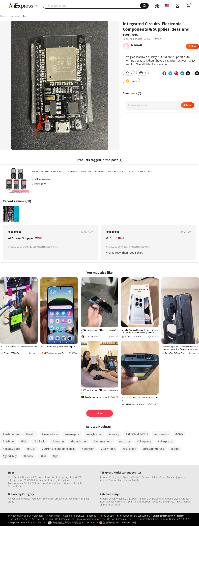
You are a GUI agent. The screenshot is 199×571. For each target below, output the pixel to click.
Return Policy (15, 486)
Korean (104, 480)
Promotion (36, 498)
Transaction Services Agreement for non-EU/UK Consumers (41, 519)
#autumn (58, 441)
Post (25, 16)
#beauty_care (11, 449)
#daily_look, (108, 449)
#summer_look (102, 441)
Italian (154, 477)
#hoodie (28, 456)
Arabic (117, 480)
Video (11, 501)
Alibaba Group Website (112, 498)
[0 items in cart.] (188, 5)
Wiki (80, 498)
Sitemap (91, 515)
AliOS (111, 504)
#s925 (179, 434)
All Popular (14, 498)
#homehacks (78, 441)
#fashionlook (11, 434)
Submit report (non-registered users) (52, 483)
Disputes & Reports (33, 477)
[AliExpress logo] (21, 5)
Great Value (61, 498)
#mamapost (72, 434)
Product (25, 498)
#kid (43, 456)
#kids (23, 441)
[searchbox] (92, 5)
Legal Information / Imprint (168, 515)
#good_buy (10, 456)
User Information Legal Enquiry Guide (155, 519)
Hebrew (126, 480)
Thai (111, 480)
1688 (117, 504)
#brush (30, 449)
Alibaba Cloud (172, 498)
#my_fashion (94, 434)
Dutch (162, 477)
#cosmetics (161, 434)
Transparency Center (19, 483)
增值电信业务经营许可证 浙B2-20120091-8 (75, 522)
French (137, 477)
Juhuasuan (145, 501)
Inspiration (14, 16)
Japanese (181, 477)
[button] (36, 6)
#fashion (8, 441)
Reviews (72, 498)
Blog (86, 498)
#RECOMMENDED (137, 434)
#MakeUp (40, 441)
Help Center (14, 477)
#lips (55, 456)
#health (30, 434)
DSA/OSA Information (35, 480)
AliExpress (132, 498)
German (146, 477)
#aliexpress (144, 441)
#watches (124, 441)
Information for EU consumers (133, 515)
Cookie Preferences (73, 515)
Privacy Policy (53, 515)
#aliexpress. (165, 441)
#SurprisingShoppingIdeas (58, 449)
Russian (104, 477)
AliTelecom (121, 501)
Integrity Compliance (59, 480)
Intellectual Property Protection (25, 515)
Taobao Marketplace (163, 501)
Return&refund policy (57, 477)
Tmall (178, 501)
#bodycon (88, 449)
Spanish (127, 477)
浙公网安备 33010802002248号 (117, 522)
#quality (114, 434)
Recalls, (78, 483)
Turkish (171, 477)
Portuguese (115, 477)
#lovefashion (50, 434)
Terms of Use (106, 515)
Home (3, 16)
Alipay (152, 498)
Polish (135, 480)
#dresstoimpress (153, 449)
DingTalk (133, 501)
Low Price (48, 498)
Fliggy (160, 498)
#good (175, 449)
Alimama (143, 498)
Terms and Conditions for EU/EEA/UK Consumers (104, 519)
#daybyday (129, 449)
